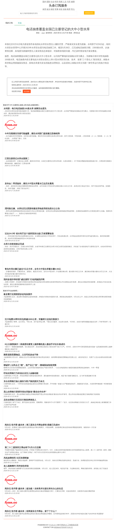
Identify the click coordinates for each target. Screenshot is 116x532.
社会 (52, 2)
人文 (64, 2)
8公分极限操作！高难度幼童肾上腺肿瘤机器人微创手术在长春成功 (35, 344)
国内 (44, 2)
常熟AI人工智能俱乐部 (69, 525)
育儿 (73, 9)
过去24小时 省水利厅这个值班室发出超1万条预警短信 (29, 233)
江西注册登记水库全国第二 (17, 158)
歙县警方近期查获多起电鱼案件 (18, 294)
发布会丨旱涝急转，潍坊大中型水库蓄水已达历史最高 (29, 183)
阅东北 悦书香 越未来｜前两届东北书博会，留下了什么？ (31, 511)
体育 (44, 9)
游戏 (64, 9)
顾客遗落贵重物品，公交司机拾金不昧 (21, 355)
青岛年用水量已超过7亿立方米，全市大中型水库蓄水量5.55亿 (33, 269)
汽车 (69, 2)
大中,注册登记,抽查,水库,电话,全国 (21, 105)
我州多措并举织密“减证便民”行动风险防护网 (24, 279)
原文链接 (26, 91)
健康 (73, 2)
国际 (48, 2)
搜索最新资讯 (89, 13)
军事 (56, 9)
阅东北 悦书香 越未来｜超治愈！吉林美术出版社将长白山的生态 (34, 488)
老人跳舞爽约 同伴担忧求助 (16, 466)
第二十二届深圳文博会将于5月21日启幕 (23, 447)
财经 (52, 9)
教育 (69, 9)
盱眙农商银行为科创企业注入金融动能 (21, 373)
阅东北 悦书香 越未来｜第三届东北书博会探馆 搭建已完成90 (32, 425)
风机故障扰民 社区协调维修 (16, 458)
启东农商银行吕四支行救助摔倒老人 (20, 400)
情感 (60, 2)
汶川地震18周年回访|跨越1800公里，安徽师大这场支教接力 (32, 319)
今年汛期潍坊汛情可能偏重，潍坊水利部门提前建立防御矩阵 (32, 133)
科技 (60, 9)
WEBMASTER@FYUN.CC (63, 527)
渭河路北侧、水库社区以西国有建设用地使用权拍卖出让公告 (32, 208)
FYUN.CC (52, 525)
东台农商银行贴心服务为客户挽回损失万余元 (24, 381)
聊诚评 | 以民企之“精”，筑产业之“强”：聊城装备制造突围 (30, 365)
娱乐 (48, 9)
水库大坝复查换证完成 (14, 244)
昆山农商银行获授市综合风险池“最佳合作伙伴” (25, 392)
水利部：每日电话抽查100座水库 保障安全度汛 (25, 108)
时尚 (56, 2)
